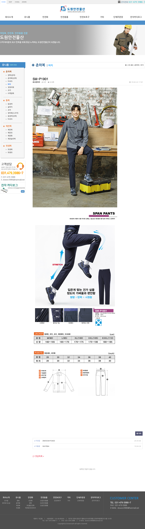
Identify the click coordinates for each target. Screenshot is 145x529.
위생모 (10, 152)
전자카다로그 (136, 17)
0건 (44, 82)
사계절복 (11, 93)
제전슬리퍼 (12, 139)
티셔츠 (10, 81)
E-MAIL (17, 2)
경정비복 (11, 87)
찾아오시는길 (6, 503)
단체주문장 (118, 17)
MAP (10, 2)
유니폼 (27, 17)
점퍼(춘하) (11, 75)
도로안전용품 (44, 503)
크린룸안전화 (30, 505)
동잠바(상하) (12, 116)
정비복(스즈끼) (13, 113)
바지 (9, 84)
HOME (3, 2)
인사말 (6, 500)
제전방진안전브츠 (30, 508)
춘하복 (9, 72)
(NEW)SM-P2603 (48, 441)
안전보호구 (84, 17)
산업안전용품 (44, 500)
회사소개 (9, 17)
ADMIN (24, 2)
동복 (8, 100)
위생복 (9, 146)
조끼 (9, 90)
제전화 (10, 136)
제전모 (10, 133)
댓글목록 (38, 456)
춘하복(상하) (12, 78)
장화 (30, 503)
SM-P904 (45, 446)
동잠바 (10, 104)
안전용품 (64, 17)
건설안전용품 (44, 505)
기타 (102, 17)
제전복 (9, 126)
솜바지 (10, 107)
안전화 (45, 17)
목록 (138, 433)
